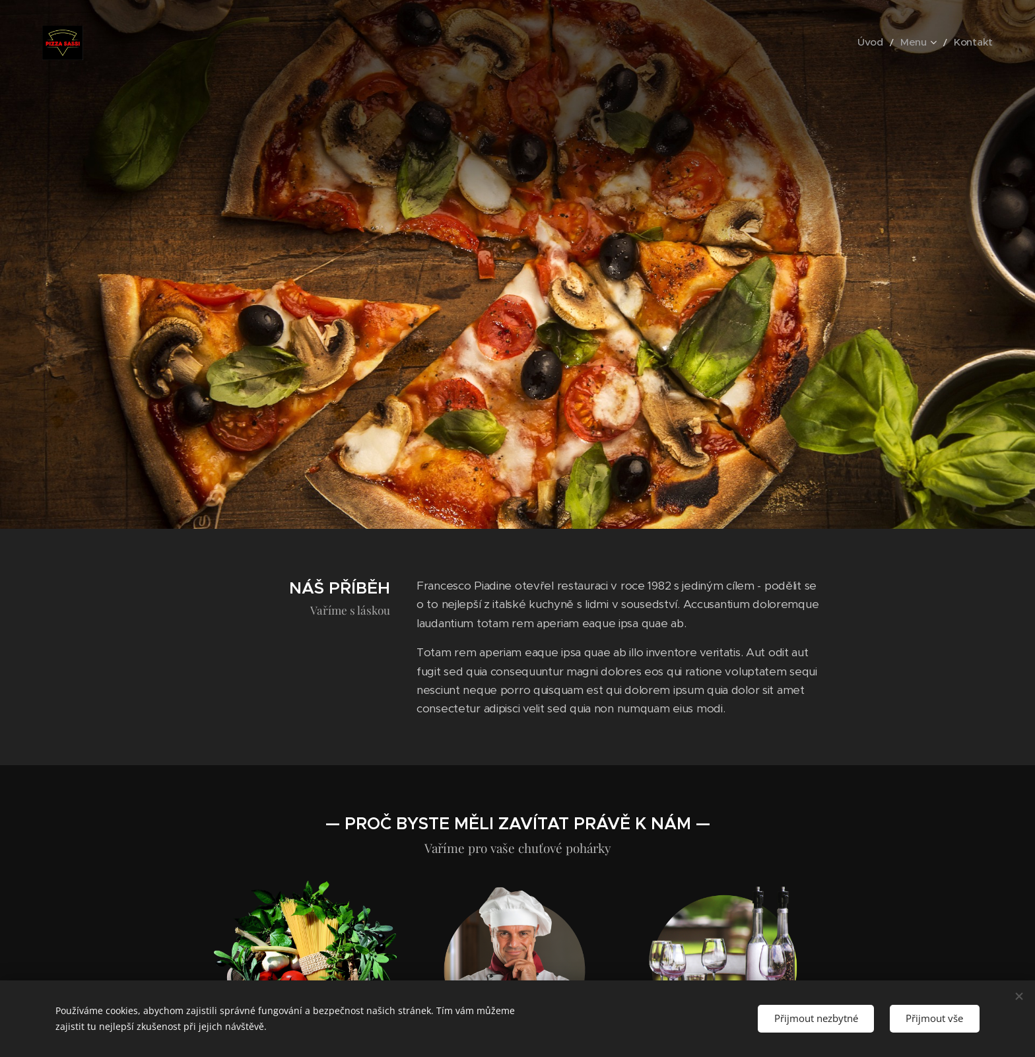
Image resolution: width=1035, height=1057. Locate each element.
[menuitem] (882, 42)
